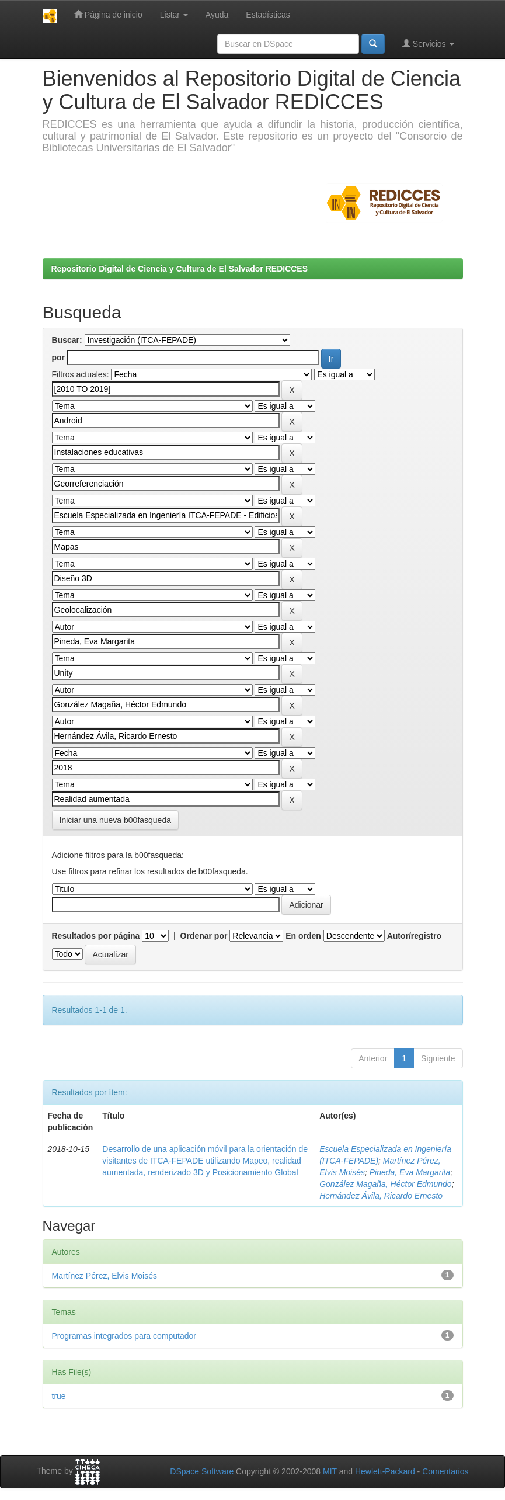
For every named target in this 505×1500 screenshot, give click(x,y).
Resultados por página (96, 935)
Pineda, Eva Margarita (410, 1172)
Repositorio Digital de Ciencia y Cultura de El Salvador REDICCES (179, 268)
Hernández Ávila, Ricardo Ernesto (381, 1195)
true (59, 1396)
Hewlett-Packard (385, 1471)
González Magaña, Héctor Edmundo (385, 1184)
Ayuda (217, 14)
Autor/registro (414, 935)
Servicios (428, 43)
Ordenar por (204, 935)
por (58, 357)
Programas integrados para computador (124, 1336)
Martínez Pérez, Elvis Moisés (105, 1275)
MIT (330, 1471)
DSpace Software (202, 1471)
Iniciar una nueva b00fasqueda (115, 820)
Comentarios (445, 1471)
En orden (303, 935)
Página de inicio (108, 14)
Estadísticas (268, 14)
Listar (174, 14)
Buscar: (67, 340)
